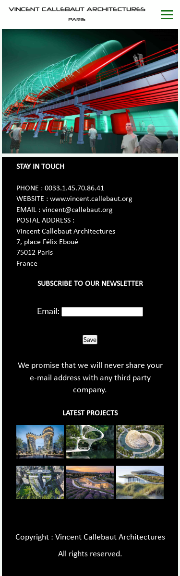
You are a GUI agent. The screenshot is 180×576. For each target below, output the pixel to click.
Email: (48, 311)
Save (90, 339)
